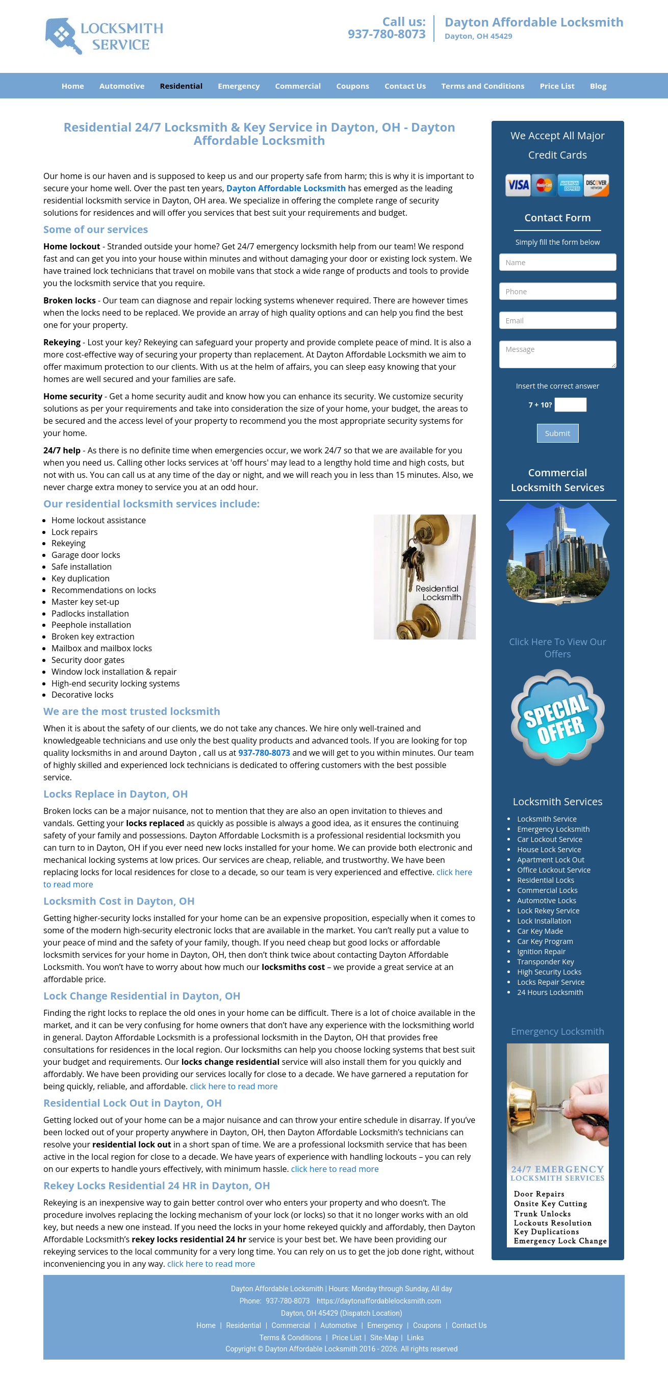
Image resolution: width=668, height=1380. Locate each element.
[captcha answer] (570, 404)
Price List (557, 86)
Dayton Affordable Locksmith (286, 188)
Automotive (122, 86)
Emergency (239, 86)
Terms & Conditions (291, 1338)
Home (73, 86)
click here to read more (233, 1086)
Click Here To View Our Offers (557, 647)
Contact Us (405, 86)
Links (415, 1338)
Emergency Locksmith (557, 1031)
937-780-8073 (387, 33)
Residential (181, 86)
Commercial (298, 86)
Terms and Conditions (482, 86)
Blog (598, 86)
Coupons (352, 86)
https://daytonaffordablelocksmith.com (379, 1301)
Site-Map (384, 1338)
